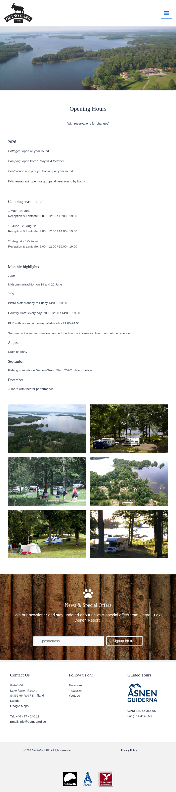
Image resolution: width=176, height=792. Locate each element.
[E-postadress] (68, 641)
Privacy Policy (129, 750)
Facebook (75, 685)
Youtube (74, 695)
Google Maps (19, 706)
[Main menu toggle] (166, 13)
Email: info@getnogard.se (28, 721)
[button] (124, 641)
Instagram (76, 690)
